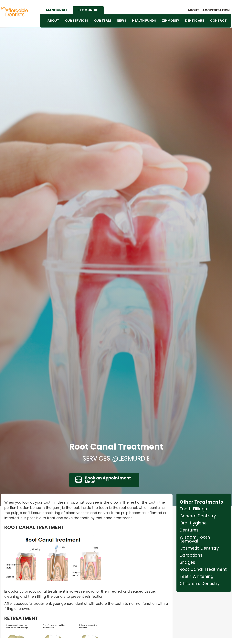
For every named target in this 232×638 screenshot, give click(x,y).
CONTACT (218, 20)
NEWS (121, 20)
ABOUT (53, 20)
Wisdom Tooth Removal (195, 539)
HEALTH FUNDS (144, 20)
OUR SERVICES (76, 20)
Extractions (191, 555)
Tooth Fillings (193, 509)
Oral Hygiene (193, 523)
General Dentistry (198, 516)
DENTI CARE (194, 20)
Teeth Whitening (197, 576)
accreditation (216, 10)
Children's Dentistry (200, 584)
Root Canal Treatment (203, 569)
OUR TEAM (102, 20)
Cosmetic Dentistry (199, 548)
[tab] (56, 10)
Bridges (187, 562)
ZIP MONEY (170, 20)
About (193, 10)
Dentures (189, 530)
